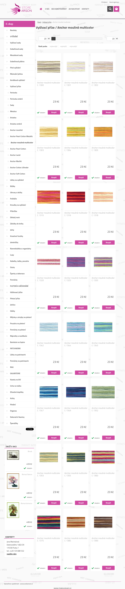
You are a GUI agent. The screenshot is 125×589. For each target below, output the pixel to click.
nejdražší (63, 46)
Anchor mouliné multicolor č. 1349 (75, 409)
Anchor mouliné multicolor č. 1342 (48, 344)
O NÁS (47, 9)
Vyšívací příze (46, 22)
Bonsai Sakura (27, 474)
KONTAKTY (85, 9)
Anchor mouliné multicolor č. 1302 (103, 83)
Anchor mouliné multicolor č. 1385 (75, 539)
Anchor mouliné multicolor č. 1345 (103, 344)
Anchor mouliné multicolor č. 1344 (75, 344)
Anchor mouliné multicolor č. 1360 (103, 474)
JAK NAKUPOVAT (74, 9)
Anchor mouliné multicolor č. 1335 (103, 279)
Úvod (39, 22)
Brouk (30, 451)
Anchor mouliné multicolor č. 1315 (48, 214)
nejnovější (73, 46)
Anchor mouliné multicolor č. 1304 (75, 149)
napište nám (11, 554)
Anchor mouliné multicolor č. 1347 (48, 409)
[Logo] (20, 9)
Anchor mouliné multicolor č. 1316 (75, 214)
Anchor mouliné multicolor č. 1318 (103, 214)
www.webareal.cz (26, 583)
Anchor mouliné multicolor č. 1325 (75, 279)
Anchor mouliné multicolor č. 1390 (103, 539)
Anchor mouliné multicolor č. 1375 (48, 539)
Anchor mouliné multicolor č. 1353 (48, 474)
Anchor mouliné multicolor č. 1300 (48, 83)
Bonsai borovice (26, 503)
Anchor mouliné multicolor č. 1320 (48, 279)
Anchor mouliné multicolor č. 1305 (103, 149)
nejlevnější (53, 46)
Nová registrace (114, 2)
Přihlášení (104, 2)
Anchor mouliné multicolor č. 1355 (75, 474)
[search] (110, 9)
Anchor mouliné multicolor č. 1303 (48, 149)
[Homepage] (40, 9)
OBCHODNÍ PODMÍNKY (59, 9)
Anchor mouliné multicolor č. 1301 (75, 83)
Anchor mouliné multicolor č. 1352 (103, 409)
